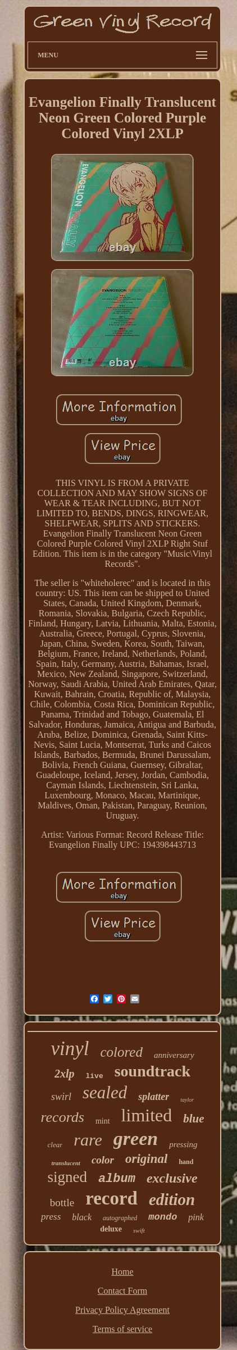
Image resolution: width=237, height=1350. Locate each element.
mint (102, 1121)
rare (88, 1139)
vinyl (70, 1049)
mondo (162, 1217)
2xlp (64, 1073)
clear (55, 1144)
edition (172, 1199)
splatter (153, 1096)
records (62, 1117)
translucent (66, 1163)
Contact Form (122, 1291)
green (135, 1138)
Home (122, 1271)
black (82, 1217)
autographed (120, 1218)
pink (196, 1217)
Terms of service (122, 1329)
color (103, 1160)
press (51, 1216)
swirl (61, 1096)
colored (121, 1052)
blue (193, 1118)
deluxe (111, 1229)
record (111, 1198)
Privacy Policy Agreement (122, 1310)
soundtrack (152, 1071)
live (94, 1076)
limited (146, 1115)
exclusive (172, 1178)
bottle (62, 1202)
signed (67, 1177)
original (146, 1159)
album (116, 1179)
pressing (183, 1144)
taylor (187, 1100)
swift (139, 1230)
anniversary (174, 1055)
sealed (105, 1092)
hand (186, 1162)
